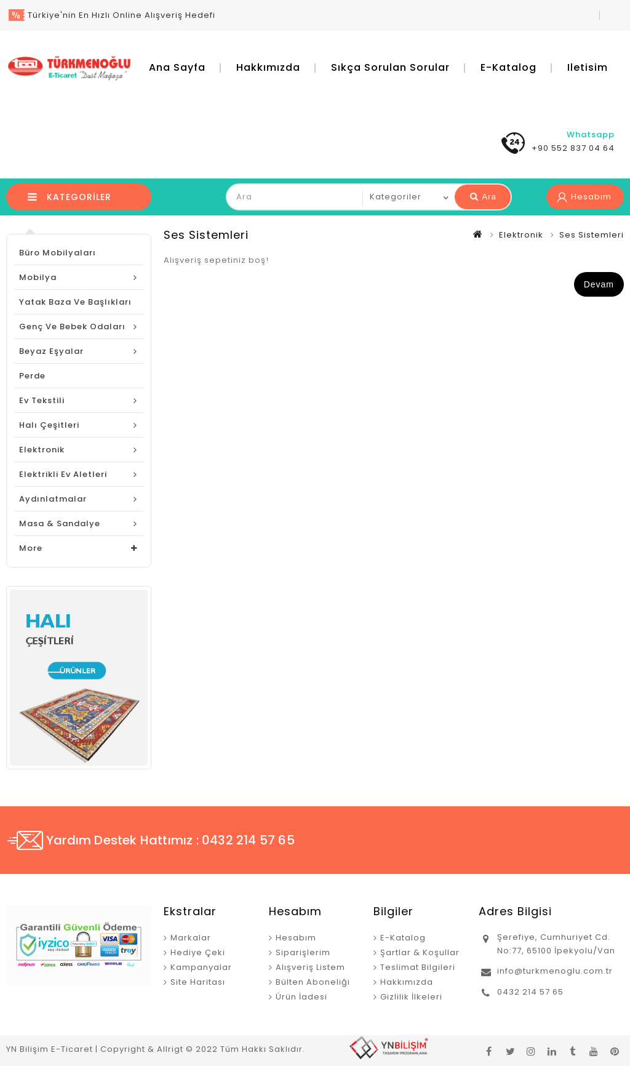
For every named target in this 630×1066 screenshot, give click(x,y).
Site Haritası (197, 982)
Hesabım (296, 938)
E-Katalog (508, 67)
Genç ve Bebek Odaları (72, 326)
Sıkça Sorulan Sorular (390, 67)
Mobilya (38, 277)
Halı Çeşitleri (49, 425)
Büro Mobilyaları (57, 252)
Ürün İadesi (301, 997)
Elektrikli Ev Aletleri (63, 474)
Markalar (190, 938)
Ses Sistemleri (591, 235)
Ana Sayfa (177, 67)
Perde (32, 376)
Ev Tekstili (42, 400)
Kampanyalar (201, 967)
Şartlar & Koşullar (420, 952)
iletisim (587, 67)
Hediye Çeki (197, 952)
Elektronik (42, 449)
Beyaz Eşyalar (51, 351)
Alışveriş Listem (310, 967)
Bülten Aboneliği (313, 982)
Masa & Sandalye (59, 523)
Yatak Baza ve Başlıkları (75, 302)
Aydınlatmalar (53, 499)
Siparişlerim (303, 952)
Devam (599, 284)
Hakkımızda (268, 67)
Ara (483, 196)
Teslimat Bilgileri (417, 967)
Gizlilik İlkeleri (411, 997)
